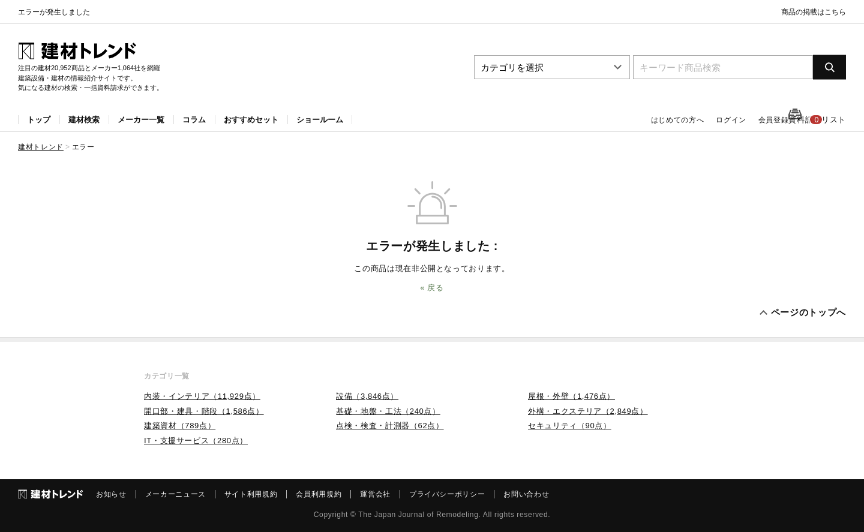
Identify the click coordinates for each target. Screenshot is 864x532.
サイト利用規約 (251, 494)
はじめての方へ (657, 120)
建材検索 (84, 119)
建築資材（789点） (179, 425)
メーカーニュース (175, 494)
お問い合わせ (526, 494)
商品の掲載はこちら (813, 12)
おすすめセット (251, 119)
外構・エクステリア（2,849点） (588, 411)
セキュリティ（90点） (569, 425)
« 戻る (431, 287)
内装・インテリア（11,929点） (202, 396)
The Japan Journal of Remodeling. (419, 514)
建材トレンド (41, 147)
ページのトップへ (808, 312)
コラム (194, 119)
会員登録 (750, 120)
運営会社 (375, 494)
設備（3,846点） (367, 396)
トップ (38, 119)
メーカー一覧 (141, 119)
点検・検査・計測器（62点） (390, 425)
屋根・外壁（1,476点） (571, 396)
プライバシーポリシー (447, 494)
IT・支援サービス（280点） (196, 440)
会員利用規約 (318, 494)
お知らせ (111, 494)
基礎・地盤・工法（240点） (388, 411)
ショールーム (319, 119)
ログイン (709, 120)
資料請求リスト (821, 120)
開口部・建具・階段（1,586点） (204, 411)
